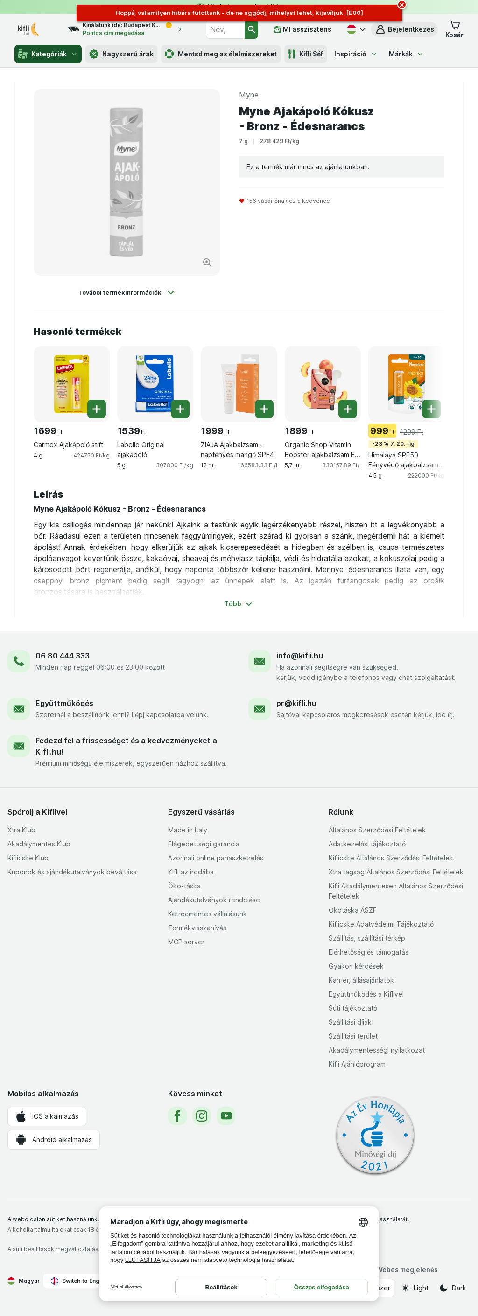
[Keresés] (251, 29)
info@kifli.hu (299, 655)
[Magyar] (355, 29)
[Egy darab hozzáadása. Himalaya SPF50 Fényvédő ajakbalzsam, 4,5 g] (431, 409)
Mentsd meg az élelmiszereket (221, 54)
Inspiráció (356, 54)
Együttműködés (64, 703)
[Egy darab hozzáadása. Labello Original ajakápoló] (180, 409)
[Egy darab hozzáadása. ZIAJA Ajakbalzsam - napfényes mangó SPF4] (264, 409)
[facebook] (177, 1116)
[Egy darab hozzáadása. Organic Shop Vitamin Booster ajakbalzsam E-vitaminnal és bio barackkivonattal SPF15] (347, 409)
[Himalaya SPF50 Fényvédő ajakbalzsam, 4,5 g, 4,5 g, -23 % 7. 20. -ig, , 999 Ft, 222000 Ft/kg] (406, 384)
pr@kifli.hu (296, 703)
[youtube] (226, 1116)
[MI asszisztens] (302, 29)
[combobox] (225, 29)
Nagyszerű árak (121, 54)
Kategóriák (48, 54)
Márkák (406, 54)
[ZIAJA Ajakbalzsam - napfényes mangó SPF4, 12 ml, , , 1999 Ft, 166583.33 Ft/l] (239, 384)
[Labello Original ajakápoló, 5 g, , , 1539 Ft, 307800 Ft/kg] (155, 384)
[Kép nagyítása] (207, 262)
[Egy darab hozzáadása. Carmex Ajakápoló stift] (96, 409)
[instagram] (201, 1116)
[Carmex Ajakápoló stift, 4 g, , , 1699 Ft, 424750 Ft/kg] (72, 384)
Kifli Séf (305, 54)
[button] (404, 29)
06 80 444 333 (62, 655)
